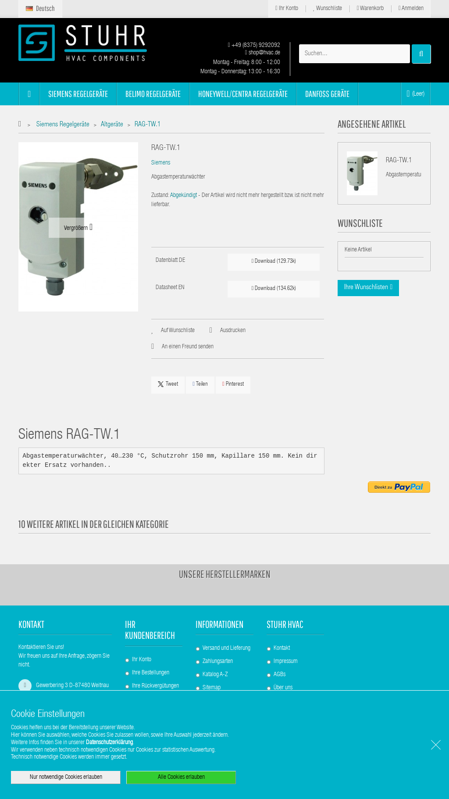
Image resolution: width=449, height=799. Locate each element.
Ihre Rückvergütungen (155, 686)
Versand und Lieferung (226, 648)
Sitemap (212, 688)
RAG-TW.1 (399, 161)
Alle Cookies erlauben (181, 777)
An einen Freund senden (188, 347)
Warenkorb (370, 8)
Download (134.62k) (274, 288)
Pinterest (233, 384)
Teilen (200, 384)
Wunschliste (327, 8)
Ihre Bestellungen (150, 673)
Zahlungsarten (218, 662)
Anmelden (411, 8)
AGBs (279, 675)
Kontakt (282, 648)
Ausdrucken (233, 331)
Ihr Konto (286, 8)
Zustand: (160, 196)
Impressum (286, 662)
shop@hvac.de (262, 53)
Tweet (168, 384)
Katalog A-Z (215, 675)
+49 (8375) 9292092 (254, 46)
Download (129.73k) (274, 261)
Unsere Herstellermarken (225, 574)
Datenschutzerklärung (109, 743)
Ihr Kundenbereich (150, 629)
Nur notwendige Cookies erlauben (66, 777)
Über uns (283, 688)
